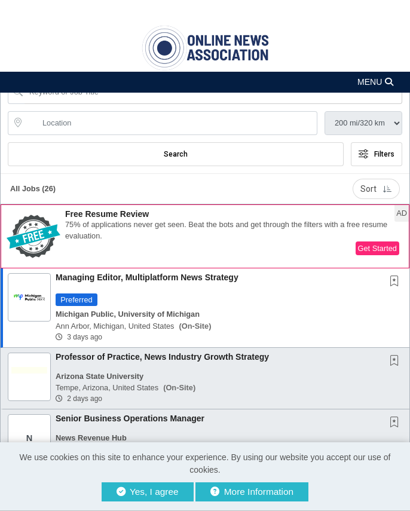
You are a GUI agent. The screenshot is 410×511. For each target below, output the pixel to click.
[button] (205, 82)
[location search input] (171, 123)
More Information (251, 491)
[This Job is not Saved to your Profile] (397, 282)
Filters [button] (376, 154)
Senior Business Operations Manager (130, 418)
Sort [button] (376, 189)
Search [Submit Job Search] (176, 154)
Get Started (377, 248)
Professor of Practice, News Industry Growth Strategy (162, 357)
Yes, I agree (148, 491)
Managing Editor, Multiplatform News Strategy (147, 277)
